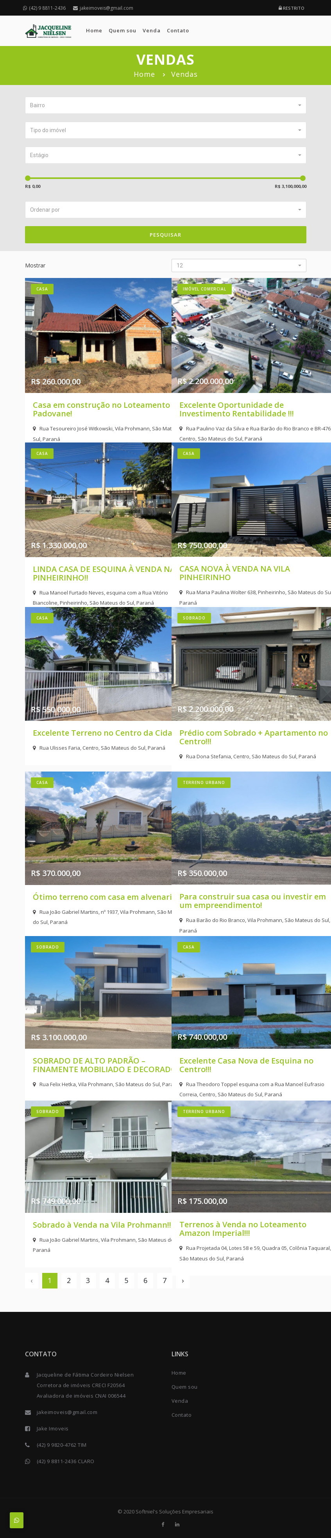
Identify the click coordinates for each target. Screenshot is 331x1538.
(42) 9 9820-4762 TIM (62, 1444)
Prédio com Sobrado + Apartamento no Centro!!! (228, 712)
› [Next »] (183, 1280)
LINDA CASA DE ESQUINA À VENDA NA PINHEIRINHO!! (83, 548)
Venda (152, 30)
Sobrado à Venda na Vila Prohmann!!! (79, 1206)
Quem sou (122, 30)
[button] (165, 105)
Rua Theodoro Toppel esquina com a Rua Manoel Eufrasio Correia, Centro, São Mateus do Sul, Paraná (236, 1071)
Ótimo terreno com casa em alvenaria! (86, 877)
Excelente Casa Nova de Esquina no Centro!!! (224, 1041)
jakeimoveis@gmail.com (103, 8)
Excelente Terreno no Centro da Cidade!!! (87, 712)
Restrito (291, 8)
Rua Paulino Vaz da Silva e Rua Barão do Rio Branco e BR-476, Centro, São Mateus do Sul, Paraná (235, 413)
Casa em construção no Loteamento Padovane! (77, 383)
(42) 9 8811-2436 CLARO (66, 1461)
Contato (178, 30)
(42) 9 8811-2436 (44, 8)
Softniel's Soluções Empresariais (174, 1511)
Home (94, 30)
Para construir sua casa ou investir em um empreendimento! (230, 882)
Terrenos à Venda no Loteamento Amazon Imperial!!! (239, 1206)
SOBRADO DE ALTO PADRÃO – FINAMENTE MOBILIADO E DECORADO (89, 1046)
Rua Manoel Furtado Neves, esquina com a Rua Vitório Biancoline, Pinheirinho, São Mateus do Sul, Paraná (92, 578)
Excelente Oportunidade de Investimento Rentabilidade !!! (236, 383)
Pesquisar (165, 234)
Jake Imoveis (53, 1428)
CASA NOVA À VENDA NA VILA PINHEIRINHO (234, 548)
